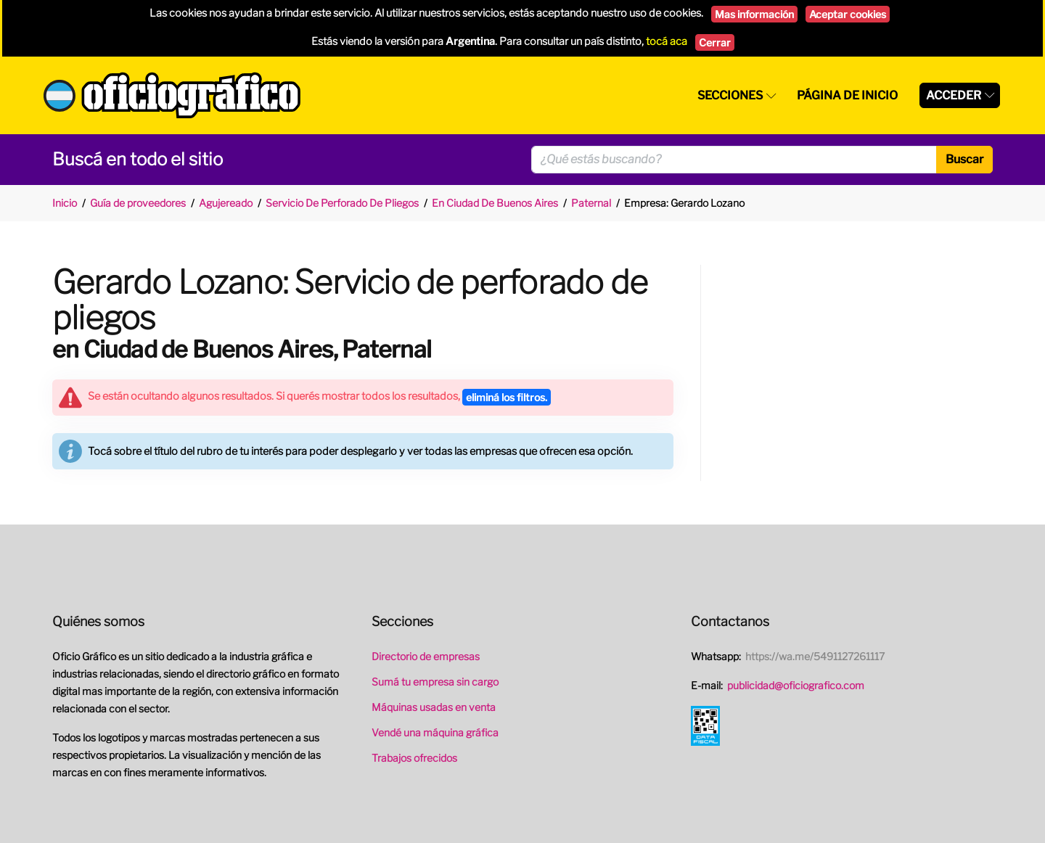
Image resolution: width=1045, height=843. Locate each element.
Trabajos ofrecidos (414, 758)
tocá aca (666, 41)
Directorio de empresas (426, 656)
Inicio (64, 203)
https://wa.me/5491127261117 (815, 656)
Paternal (591, 203)
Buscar (964, 159)
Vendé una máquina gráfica (435, 732)
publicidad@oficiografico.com (795, 685)
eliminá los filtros (506, 397)
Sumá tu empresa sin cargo (435, 681)
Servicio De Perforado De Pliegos (342, 203)
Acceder (953, 95)
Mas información (754, 14)
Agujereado (226, 203)
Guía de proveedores (138, 203)
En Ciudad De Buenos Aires (495, 203)
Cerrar (715, 42)
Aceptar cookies (847, 14)
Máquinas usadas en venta (434, 707)
